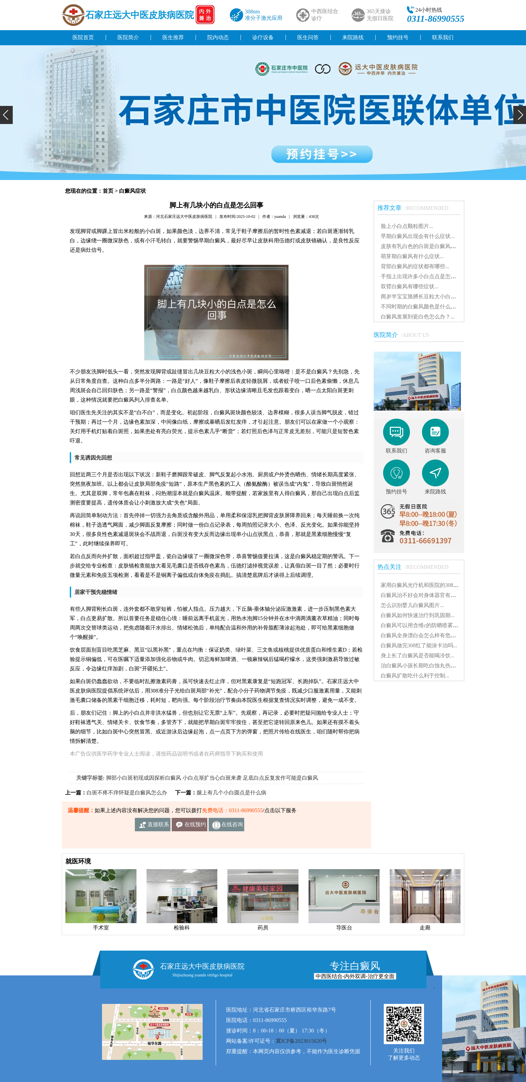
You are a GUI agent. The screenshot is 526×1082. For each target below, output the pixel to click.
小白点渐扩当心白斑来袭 (212, 778)
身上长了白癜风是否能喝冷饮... (418, 655)
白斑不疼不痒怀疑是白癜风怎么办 (127, 792)
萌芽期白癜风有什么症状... (412, 256)
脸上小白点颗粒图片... (407, 226)
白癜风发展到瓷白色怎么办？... (418, 316)
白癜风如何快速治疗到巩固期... (418, 615)
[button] (6, 115)
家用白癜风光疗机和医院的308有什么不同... (432, 585)
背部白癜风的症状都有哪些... (415, 266)
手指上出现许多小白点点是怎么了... (423, 276)
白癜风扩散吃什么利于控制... (415, 675)
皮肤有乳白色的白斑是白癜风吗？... (423, 246)
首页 (108, 191)
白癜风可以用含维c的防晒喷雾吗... (421, 625)
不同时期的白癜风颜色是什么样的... (423, 306)
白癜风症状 (132, 191)
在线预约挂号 (195, 826)
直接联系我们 (158, 826)
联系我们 (443, 37)
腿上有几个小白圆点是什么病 (231, 792)
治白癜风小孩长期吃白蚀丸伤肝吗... (423, 665)
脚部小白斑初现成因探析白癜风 (143, 778)
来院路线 (353, 37)
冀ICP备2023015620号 (301, 1041)
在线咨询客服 (232, 826)
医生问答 (308, 37)
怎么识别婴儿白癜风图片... (412, 605)
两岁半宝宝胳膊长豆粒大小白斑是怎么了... (431, 296)
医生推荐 (173, 37)
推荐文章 (416, 207)
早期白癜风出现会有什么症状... (418, 236)
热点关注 (416, 566)
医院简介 (128, 37)
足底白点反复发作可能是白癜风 (280, 778)
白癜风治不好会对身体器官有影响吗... (426, 595)
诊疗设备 (263, 37)
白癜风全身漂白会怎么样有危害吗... (423, 635)
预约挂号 (398, 37)
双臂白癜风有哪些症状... (409, 286)
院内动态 (218, 37)
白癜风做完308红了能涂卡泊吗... (419, 645)
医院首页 (83, 37)
